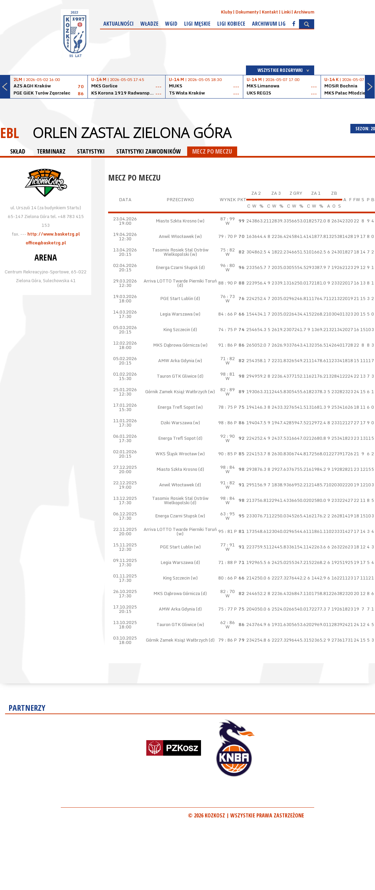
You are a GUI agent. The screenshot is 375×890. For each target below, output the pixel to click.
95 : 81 (225, 531)
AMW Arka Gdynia (176, 360)
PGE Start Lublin (176, 298)
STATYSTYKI (91, 151)
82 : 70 (227, 591)
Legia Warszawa (176, 314)
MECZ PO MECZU (212, 151)
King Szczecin (176, 329)
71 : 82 (227, 358)
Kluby (226, 12)
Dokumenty (246, 12)
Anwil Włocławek (176, 236)
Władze (149, 23)
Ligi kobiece (231, 23)
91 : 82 (227, 482)
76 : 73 (227, 296)
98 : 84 (227, 467)
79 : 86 (225, 640)
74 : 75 (225, 329)
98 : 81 (227, 374)
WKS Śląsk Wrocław (176, 453)
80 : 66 (225, 578)
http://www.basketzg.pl (53, 234)
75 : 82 (227, 249)
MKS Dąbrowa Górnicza (176, 345)
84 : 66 (225, 314)
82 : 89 (227, 389)
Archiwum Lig (268, 23)
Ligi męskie (197, 23)
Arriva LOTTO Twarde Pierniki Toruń (180, 281)
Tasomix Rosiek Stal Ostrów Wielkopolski (180, 252)
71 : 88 (225, 562)
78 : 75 (225, 407)
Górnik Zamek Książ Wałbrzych (176, 391)
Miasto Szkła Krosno (176, 220)
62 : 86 (227, 622)
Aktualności (118, 23)
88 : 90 (225, 283)
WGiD (171, 23)
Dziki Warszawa (176, 422)
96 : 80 (227, 265)
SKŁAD (17, 151)
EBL (9, 132)
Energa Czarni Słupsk (177, 267)
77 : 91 (227, 544)
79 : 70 (225, 236)
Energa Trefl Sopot (176, 407)
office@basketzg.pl (46, 242)
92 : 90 (227, 436)
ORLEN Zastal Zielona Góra (131, 132)
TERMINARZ (51, 151)
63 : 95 (227, 513)
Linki (286, 12)
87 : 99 (227, 218)
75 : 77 (225, 609)
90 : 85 (225, 453)
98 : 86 (225, 422)
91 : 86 (225, 345)
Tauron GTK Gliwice (177, 376)
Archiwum (304, 12)
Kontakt (270, 12)
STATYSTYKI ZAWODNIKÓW (148, 151)
